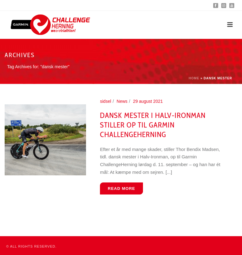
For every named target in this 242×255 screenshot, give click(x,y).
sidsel (105, 101)
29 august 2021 (148, 101)
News (122, 101)
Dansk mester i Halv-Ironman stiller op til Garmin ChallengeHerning (152, 125)
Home (194, 78)
